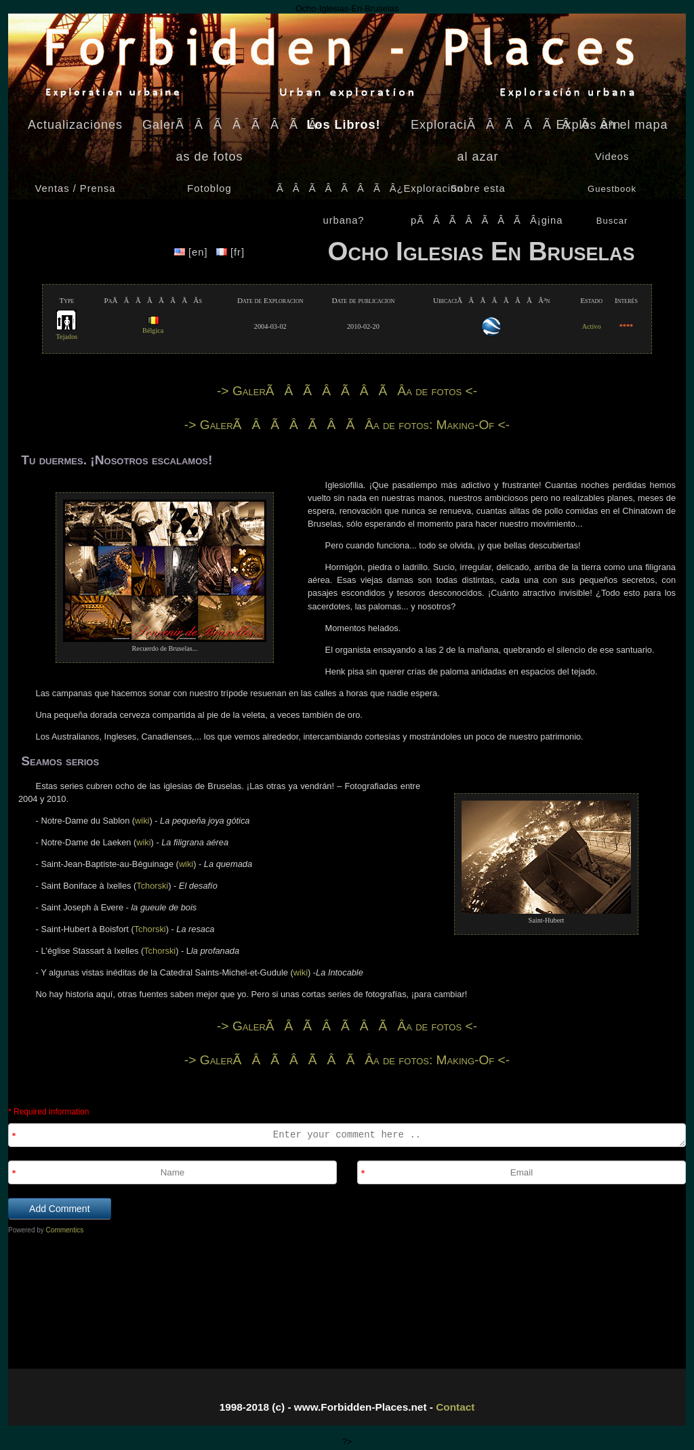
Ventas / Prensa (75, 188)
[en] (192, 252)
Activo (591, 326)
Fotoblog (209, 188)
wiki (142, 820)
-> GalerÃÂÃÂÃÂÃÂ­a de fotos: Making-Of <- (347, 425)
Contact (455, 1407)
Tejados (67, 332)
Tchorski (152, 886)
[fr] (230, 252)
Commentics (65, 1230)
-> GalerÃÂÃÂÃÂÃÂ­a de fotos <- (347, 391)
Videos (612, 156)
